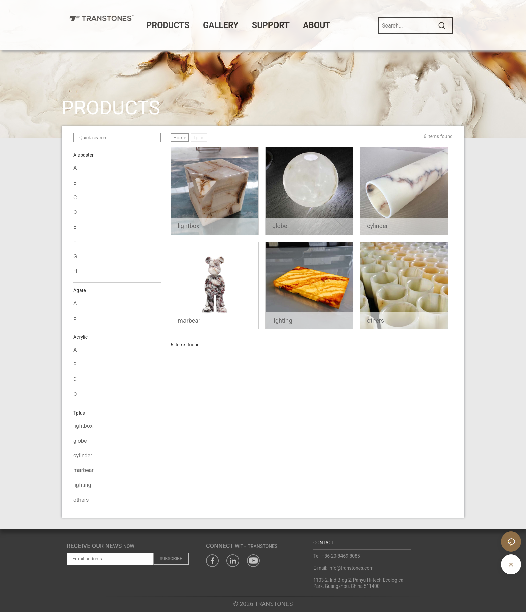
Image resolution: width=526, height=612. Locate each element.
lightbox (83, 426)
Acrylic (80, 337)
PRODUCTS (185, 25)
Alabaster (83, 155)
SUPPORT (288, 25)
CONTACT (323, 542)
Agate (79, 291)
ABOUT (334, 25)
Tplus (79, 413)
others (81, 500)
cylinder (82, 455)
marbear (83, 470)
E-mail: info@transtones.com (343, 568)
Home (179, 137)
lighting (82, 485)
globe (80, 441)
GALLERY (238, 25)
